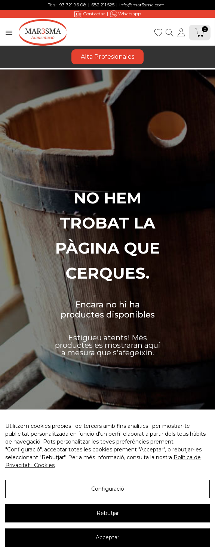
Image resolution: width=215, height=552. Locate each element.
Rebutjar (107, 513)
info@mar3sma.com (142, 4)
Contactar (89, 14)
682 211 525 (102, 4)
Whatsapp (125, 14)
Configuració (107, 488)
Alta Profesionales (107, 56)
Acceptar (107, 537)
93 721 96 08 (72, 4)
